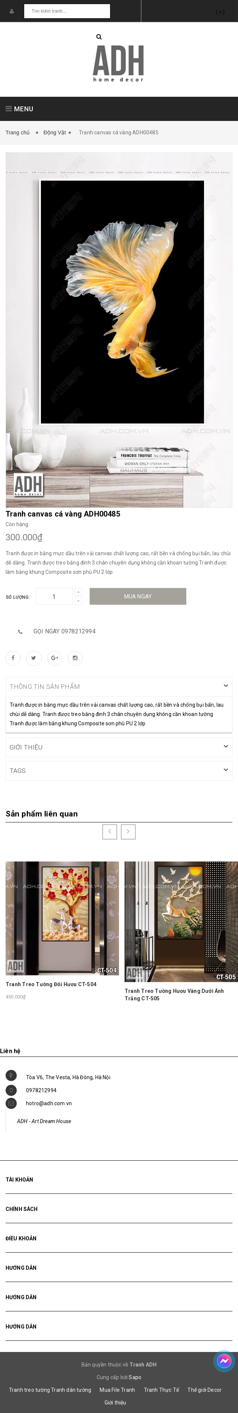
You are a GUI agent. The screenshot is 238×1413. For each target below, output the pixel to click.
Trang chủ (19, 132)
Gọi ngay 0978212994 (64, 631)
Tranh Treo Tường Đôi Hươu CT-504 (51, 984)
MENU (19, 109)
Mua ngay (138, 596)
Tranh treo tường (29, 1389)
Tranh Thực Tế (161, 1389)
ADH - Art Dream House (44, 1120)
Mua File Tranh (117, 1389)
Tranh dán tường (71, 1389)
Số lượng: (18, 597)
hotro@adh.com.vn (49, 1103)
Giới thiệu (115, 1402)
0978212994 (41, 1090)
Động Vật (55, 132)
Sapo (135, 1377)
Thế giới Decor (204, 1389)
